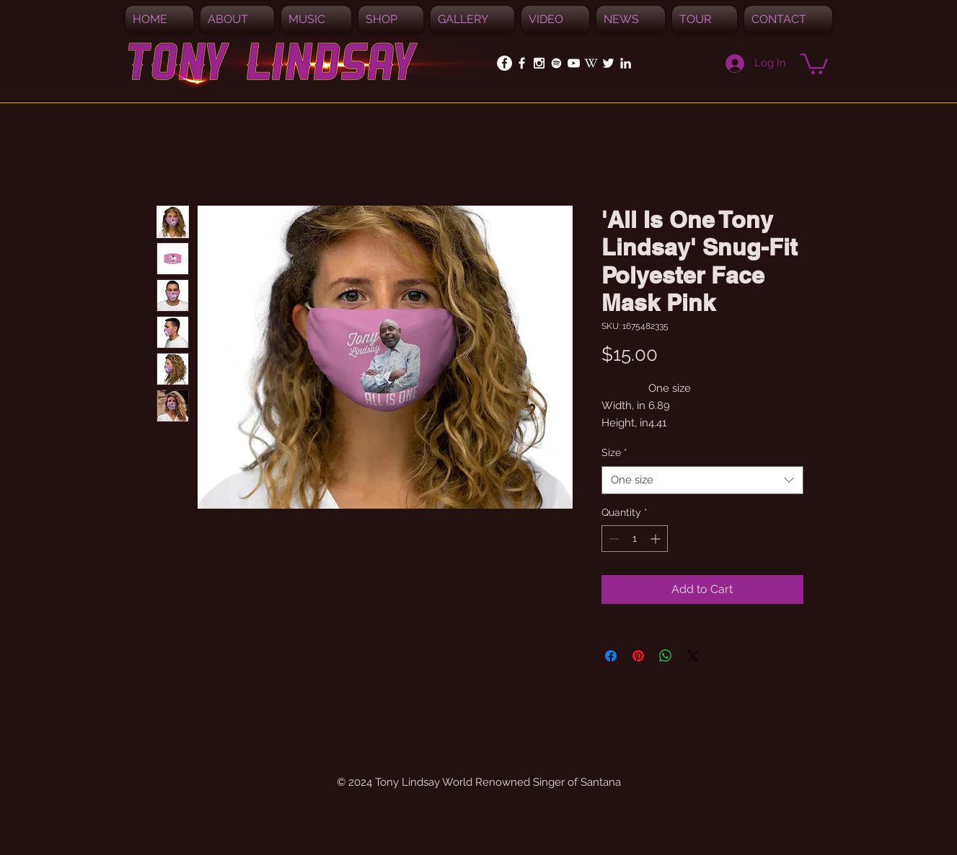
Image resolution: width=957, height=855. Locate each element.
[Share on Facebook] (610, 656)
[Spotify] (556, 63)
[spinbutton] (635, 538)
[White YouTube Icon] (573, 63)
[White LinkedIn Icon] (625, 63)
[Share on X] (693, 656)
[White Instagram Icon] (539, 63)
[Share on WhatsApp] (665, 656)
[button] (316, 19)
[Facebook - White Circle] (504, 63)
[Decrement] (613, 538)
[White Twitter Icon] (608, 63)
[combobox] (702, 480)
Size (614, 452)
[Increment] (657, 538)
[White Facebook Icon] (521, 63)
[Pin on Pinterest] (638, 656)
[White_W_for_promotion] (591, 63)
